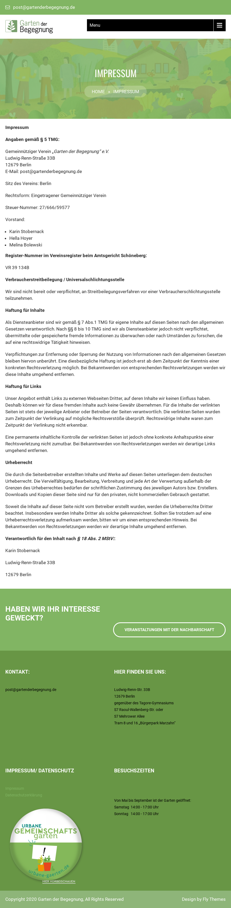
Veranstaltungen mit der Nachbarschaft (169, 629)
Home (98, 91)
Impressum (14, 788)
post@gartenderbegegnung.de (44, 7)
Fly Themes (214, 899)
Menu (95, 25)
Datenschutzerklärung (23, 795)
